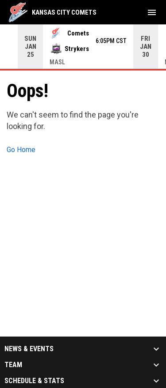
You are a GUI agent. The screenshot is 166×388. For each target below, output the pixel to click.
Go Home (21, 149)
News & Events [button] (29, 348)
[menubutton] (152, 12)
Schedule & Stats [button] (34, 380)
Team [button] (13, 364)
